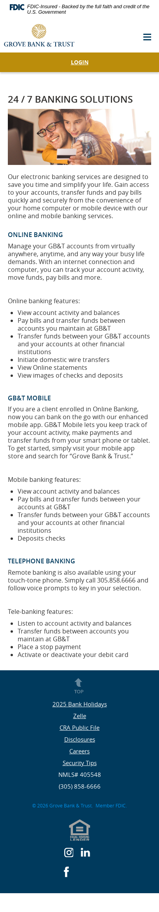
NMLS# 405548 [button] (79, 774)
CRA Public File (79, 727)
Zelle (79, 716)
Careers (79, 751)
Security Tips (80, 763)
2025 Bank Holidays (79, 704)
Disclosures (79, 739)
